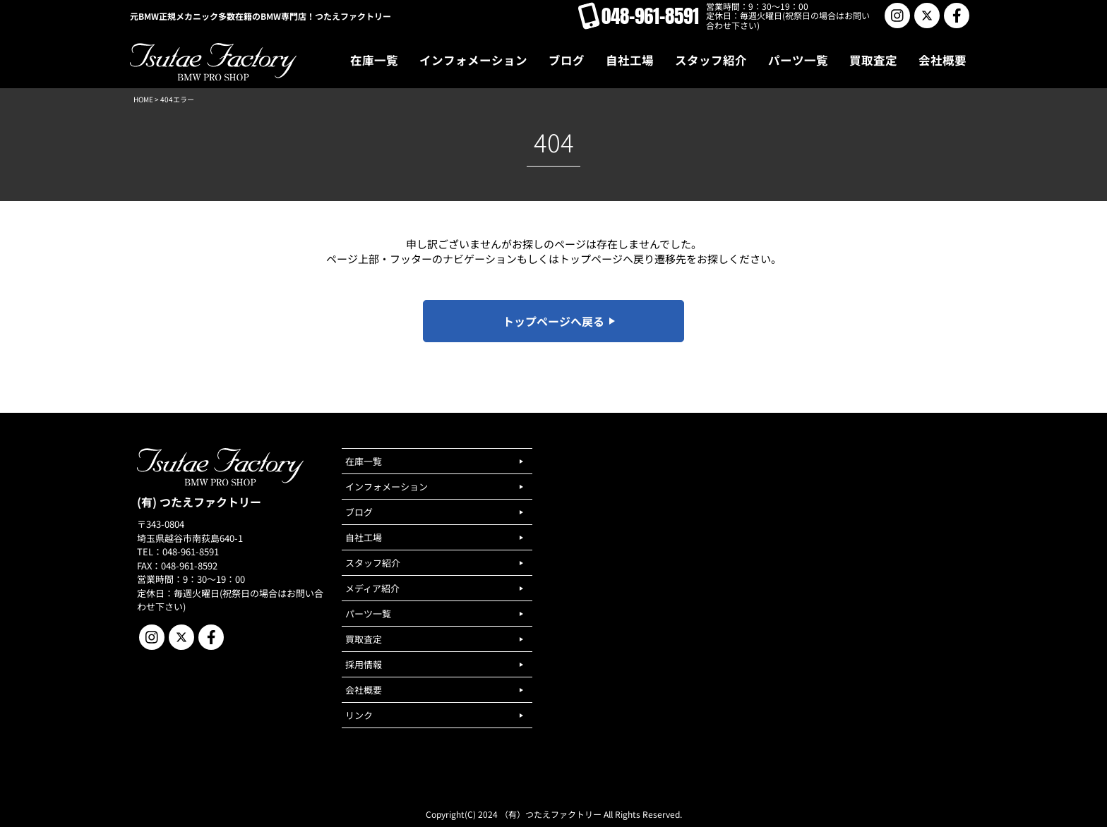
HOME (143, 99)
